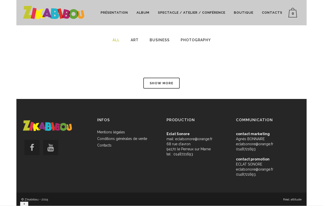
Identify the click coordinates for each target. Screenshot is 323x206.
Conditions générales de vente (122, 139)
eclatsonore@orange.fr (193, 139)
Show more (161, 83)
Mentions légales (111, 132)
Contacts (104, 145)
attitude (296, 199)
